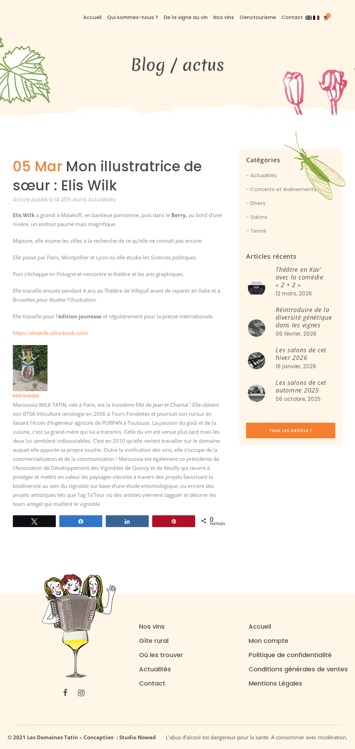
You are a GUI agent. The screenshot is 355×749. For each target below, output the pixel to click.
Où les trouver (161, 655)
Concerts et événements (283, 189)
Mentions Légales (275, 683)
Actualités (102, 199)
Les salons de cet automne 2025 (301, 386)
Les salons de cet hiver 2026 (301, 354)
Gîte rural (153, 641)
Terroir (258, 230)
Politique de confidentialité (290, 655)
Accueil (260, 626)
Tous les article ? (290, 430)
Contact (152, 683)
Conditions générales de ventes (298, 669)
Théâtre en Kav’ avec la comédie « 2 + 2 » (299, 277)
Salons (258, 217)
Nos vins (152, 626)
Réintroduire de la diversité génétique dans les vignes (304, 317)
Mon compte (268, 641)
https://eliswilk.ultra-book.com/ (50, 332)
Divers (258, 203)
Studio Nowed (139, 737)
